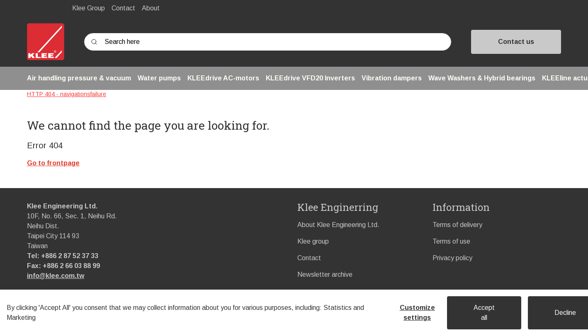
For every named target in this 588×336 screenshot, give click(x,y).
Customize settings (417, 312)
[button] (79, 78)
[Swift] (45, 41)
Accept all (484, 312)
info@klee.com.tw (55, 275)
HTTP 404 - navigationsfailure (66, 94)
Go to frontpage (53, 163)
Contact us (516, 41)
